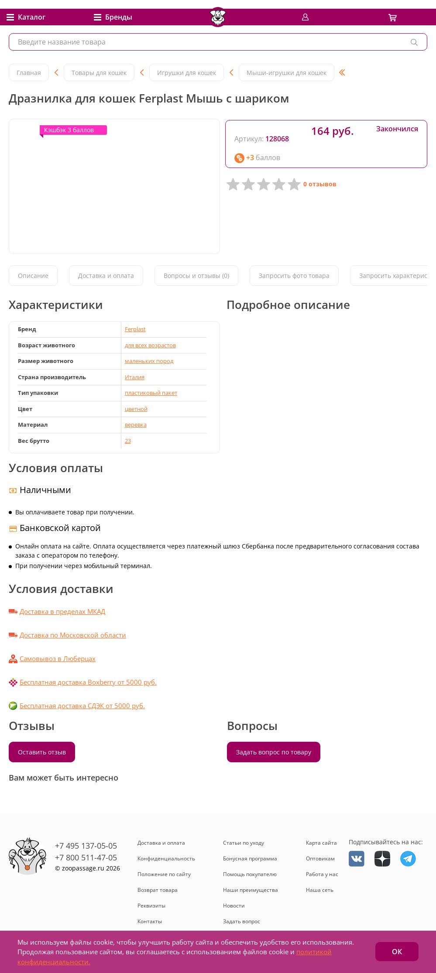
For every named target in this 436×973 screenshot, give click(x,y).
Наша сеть (319, 890)
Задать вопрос (241, 921)
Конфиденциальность (166, 858)
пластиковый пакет (151, 393)
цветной (136, 409)
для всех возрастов (150, 345)
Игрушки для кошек (186, 73)
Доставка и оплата (106, 275)
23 (128, 441)
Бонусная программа (250, 858)
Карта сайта (321, 842)
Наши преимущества (250, 890)
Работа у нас (322, 874)
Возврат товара (157, 890)
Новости (234, 905)
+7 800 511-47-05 (86, 857)
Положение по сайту (164, 874)
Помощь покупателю (250, 874)
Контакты (149, 921)
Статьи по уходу (243, 842)
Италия (134, 377)
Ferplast (135, 329)
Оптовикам (320, 858)
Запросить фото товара (294, 275)
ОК (397, 951)
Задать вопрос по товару (273, 752)
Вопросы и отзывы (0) (196, 275)
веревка (136, 424)
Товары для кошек (99, 73)
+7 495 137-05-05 (86, 845)
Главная (29, 73)
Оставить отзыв (42, 752)
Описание (33, 275)
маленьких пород (149, 361)
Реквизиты (151, 905)
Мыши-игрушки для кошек (286, 73)
